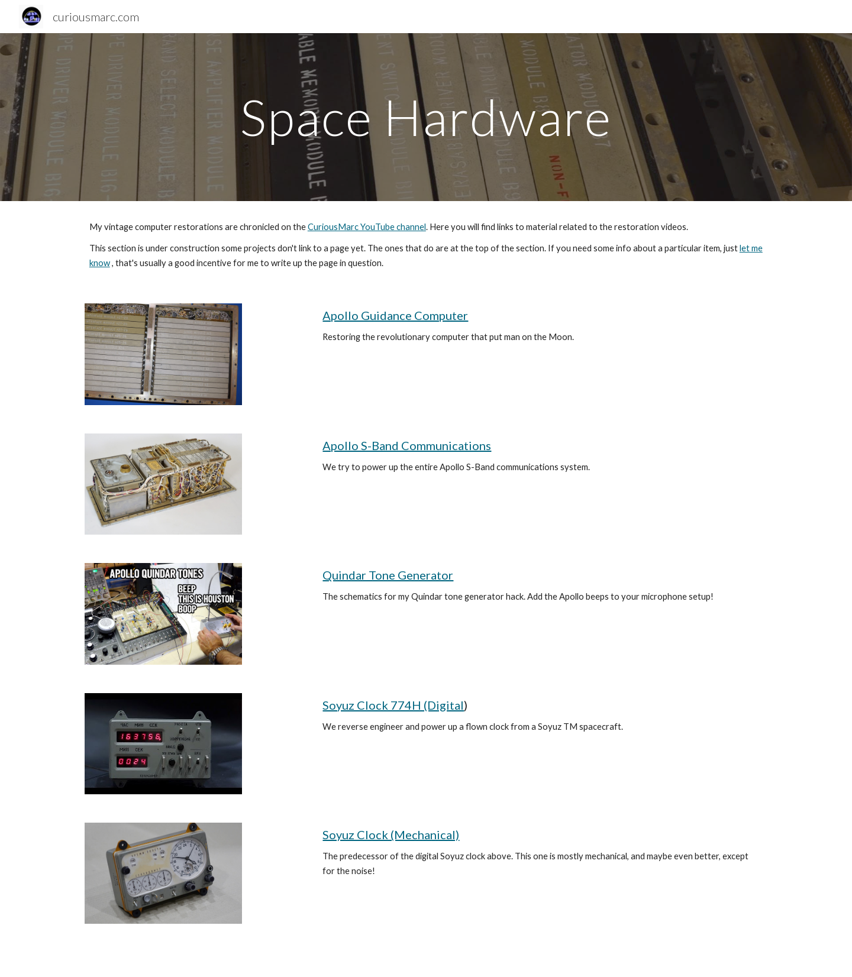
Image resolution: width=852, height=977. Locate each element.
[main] (426, 117)
